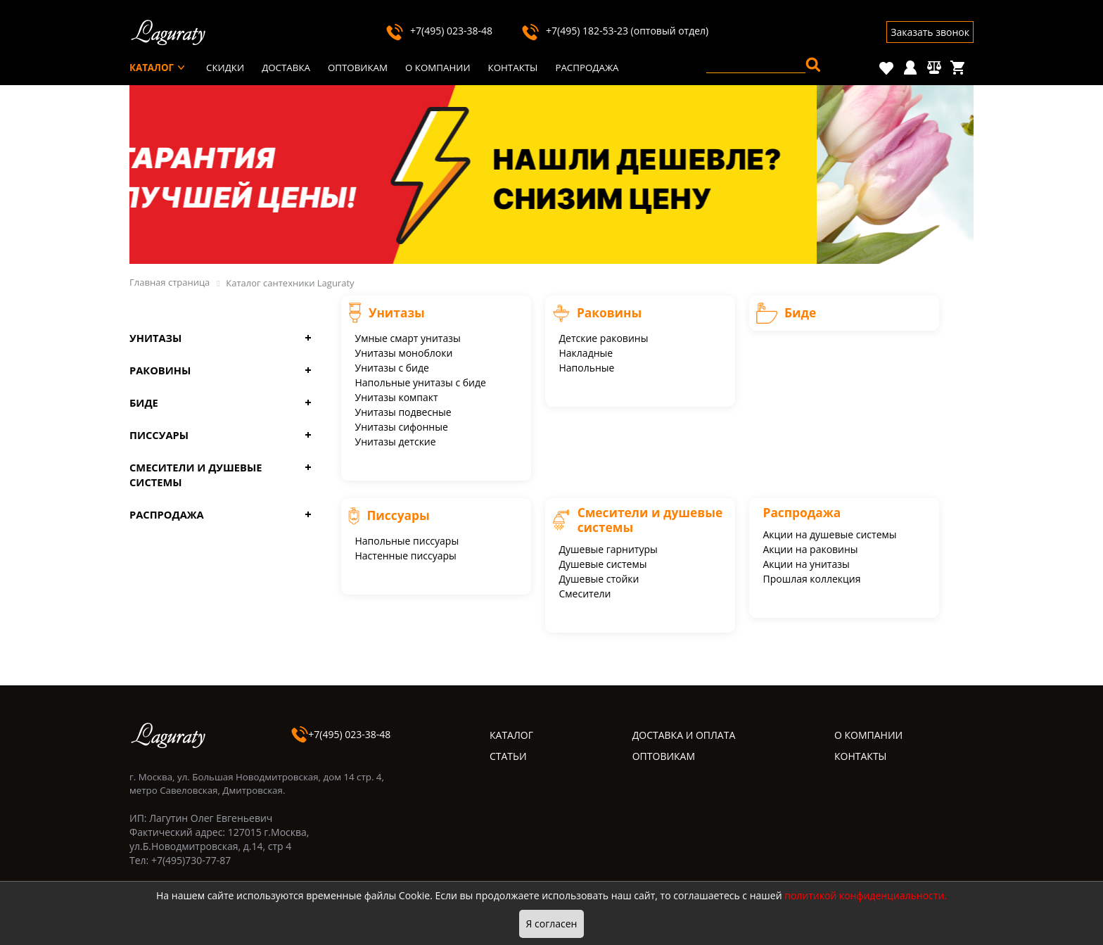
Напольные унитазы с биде (420, 382)
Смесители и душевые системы (195, 474)
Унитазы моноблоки (404, 353)
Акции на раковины (810, 549)
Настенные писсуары (406, 555)
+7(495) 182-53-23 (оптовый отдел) (614, 30)
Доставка (286, 67)
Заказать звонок (930, 32)
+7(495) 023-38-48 (438, 30)
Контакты (513, 67)
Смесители (585, 593)
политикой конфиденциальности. (865, 895)
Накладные (586, 353)
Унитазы (155, 338)
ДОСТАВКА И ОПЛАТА (684, 735)
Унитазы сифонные (401, 426)
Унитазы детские (395, 441)
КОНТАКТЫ (860, 756)
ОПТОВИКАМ (663, 756)
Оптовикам (358, 67)
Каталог (151, 67)
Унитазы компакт (396, 397)
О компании (438, 67)
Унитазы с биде (392, 367)
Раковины (160, 370)
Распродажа (586, 67)
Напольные (587, 367)
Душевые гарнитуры (608, 549)
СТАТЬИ (508, 756)
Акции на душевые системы (830, 534)
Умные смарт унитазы (408, 338)
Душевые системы (603, 564)
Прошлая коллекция (812, 578)
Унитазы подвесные (403, 412)
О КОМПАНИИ (868, 735)
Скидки (225, 67)
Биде (143, 402)
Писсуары (159, 435)
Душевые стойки (599, 578)
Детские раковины (604, 338)
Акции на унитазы (806, 564)
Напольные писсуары (407, 540)
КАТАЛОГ (511, 735)
